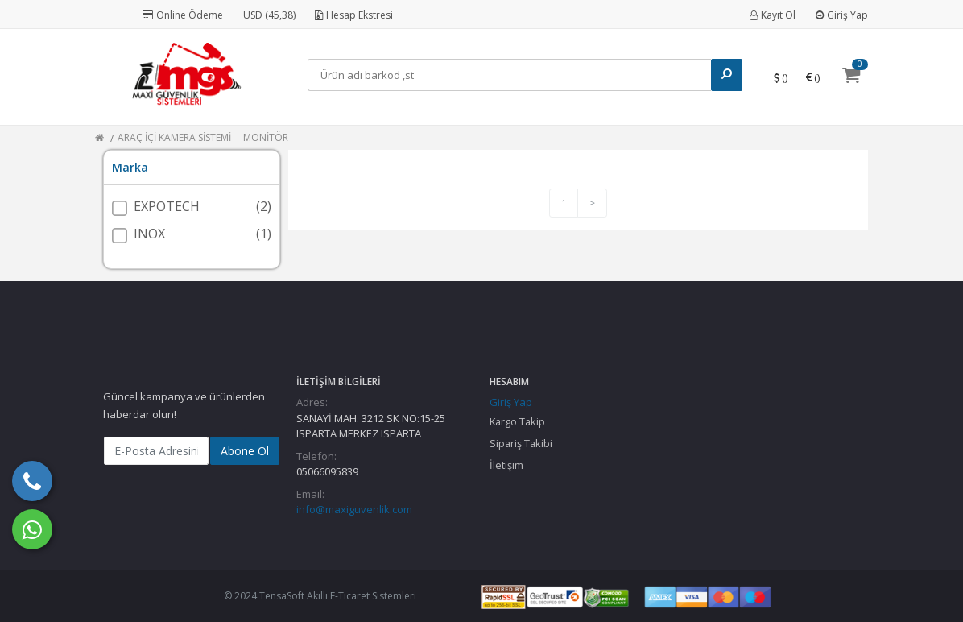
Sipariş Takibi (521, 443)
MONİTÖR (265, 137)
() (780, 77)
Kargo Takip (517, 421)
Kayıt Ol (773, 15)
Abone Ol (245, 450)
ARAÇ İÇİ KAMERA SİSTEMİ (174, 137)
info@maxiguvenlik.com (354, 509)
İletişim (506, 465)
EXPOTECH (167, 206)
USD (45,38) (269, 15)
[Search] (509, 75)
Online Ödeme (183, 15)
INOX (149, 234)
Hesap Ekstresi (354, 15)
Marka (130, 167)
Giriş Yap (842, 15)
